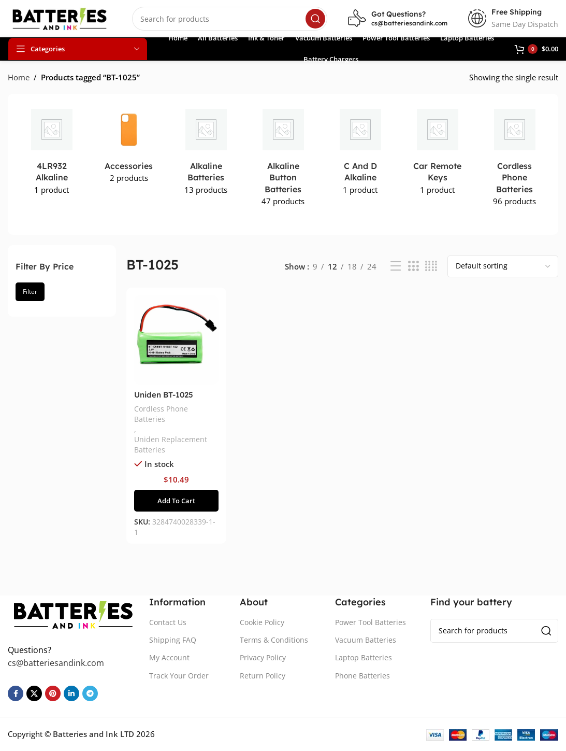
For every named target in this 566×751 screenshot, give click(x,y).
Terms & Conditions (274, 640)
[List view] (395, 266)
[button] (176, 501)
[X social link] (34, 693)
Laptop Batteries (363, 657)
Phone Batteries (362, 676)
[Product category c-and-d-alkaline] (360, 152)
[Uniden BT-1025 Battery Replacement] (176, 340)
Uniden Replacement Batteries (170, 444)
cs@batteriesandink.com (409, 23)
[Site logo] (59, 17)
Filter (30, 291)
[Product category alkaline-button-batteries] (283, 158)
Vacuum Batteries (365, 640)
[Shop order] (502, 266)
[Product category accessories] (128, 146)
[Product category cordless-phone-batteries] (514, 158)
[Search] (229, 19)
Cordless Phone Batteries (161, 414)
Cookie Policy (262, 622)
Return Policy (262, 676)
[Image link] (73, 613)
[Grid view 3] (413, 266)
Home (19, 77)
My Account (169, 657)
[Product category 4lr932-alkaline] (51, 152)
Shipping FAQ (172, 640)
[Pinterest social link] (53, 693)
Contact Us (167, 622)
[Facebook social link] (15, 693)
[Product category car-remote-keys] (437, 152)
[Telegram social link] (90, 693)
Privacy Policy (263, 657)
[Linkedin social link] (71, 693)
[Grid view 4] (431, 266)
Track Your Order (179, 676)
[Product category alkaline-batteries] (205, 152)
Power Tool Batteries (370, 622)
